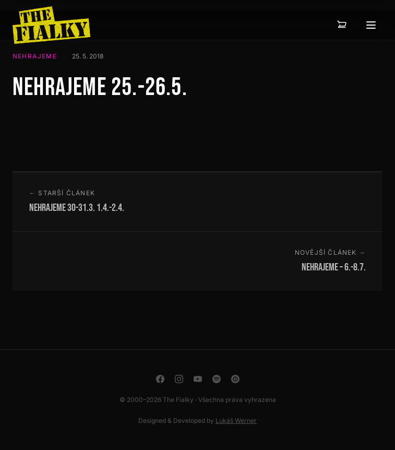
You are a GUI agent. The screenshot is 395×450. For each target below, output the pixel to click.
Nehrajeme (35, 56)
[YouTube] (198, 379)
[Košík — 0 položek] (341, 25)
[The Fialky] (51, 25)
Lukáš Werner (236, 420)
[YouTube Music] (235, 379)
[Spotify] (216, 379)
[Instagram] (179, 379)
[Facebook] (160, 379)
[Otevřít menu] (371, 25)
